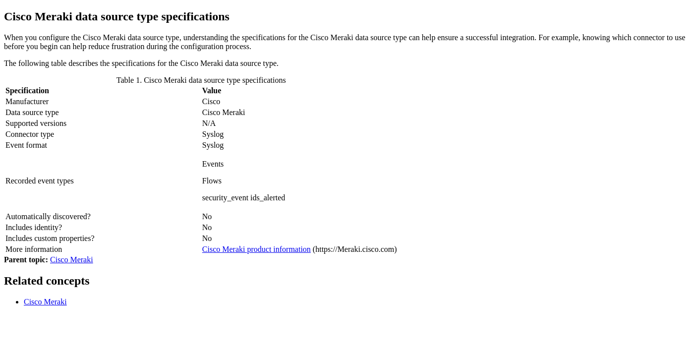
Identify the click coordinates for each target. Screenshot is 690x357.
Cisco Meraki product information (256, 249)
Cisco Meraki (71, 259)
